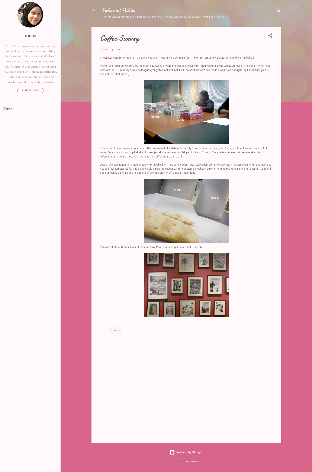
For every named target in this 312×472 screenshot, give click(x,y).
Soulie (30, 36)
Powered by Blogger (186, 452)
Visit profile (30, 90)
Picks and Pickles (118, 10)
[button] (270, 36)
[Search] (278, 11)
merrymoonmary (194, 461)
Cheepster (106, 57)
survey (115, 330)
